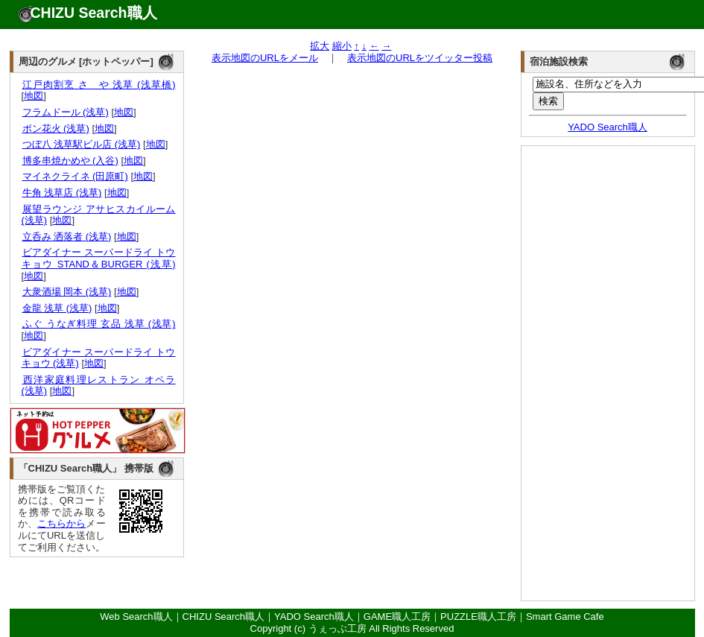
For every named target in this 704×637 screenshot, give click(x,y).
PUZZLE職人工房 (478, 616)
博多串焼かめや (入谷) (70, 160)
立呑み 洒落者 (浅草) (67, 236)
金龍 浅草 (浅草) (57, 308)
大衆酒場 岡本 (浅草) (67, 291)
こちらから (61, 523)
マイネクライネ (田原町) (75, 176)
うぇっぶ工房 (337, 628)
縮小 (342, 45)
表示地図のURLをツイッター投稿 (419, 57)
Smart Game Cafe (565, 616)
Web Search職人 (136, 616)
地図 (33, 95)
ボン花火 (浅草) (55, 128)
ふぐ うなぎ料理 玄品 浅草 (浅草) (99, 323)
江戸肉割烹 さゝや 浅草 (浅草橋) (99, 84)
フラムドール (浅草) (65, 112)
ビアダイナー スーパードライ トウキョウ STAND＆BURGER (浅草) (99, 258)
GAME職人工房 (397, 616)
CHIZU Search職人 (94, 12)
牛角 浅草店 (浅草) (62, 192)
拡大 (319, 45)
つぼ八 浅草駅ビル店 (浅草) (81, 144)
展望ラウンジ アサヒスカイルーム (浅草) (99, 214)
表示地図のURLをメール (265, 57)
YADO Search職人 (607, 127)
